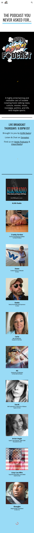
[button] (2, 2)
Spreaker (25, 137)
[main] (17, 18)
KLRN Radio (25, 133)
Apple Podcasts (21, 141)
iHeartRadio (16, 144)
